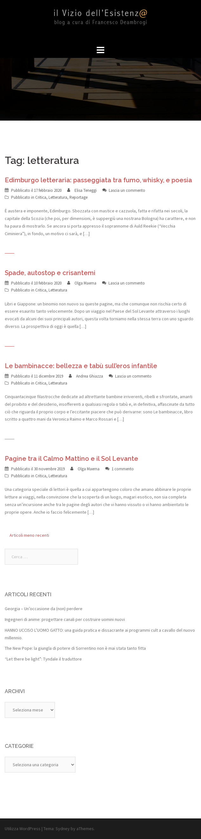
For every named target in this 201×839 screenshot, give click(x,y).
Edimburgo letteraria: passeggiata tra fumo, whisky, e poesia (98, 180)
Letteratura (58, 197)
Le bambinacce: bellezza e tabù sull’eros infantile (81, 366)
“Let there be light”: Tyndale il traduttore (43, 659)
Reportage (78, 197)
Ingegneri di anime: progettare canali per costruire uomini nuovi (65, 619)
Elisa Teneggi (86, 190)
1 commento (123, 469)
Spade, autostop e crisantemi (50, 273)
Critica (40, 197)
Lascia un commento (127, 190)
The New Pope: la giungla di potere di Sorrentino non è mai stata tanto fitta (75, 648)
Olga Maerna (85, 283)
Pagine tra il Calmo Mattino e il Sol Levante (71, 458)
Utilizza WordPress (23, 828)
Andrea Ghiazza (89, 376)
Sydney (62, 828)
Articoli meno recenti (29, 535)
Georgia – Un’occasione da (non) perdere (43, 608)
